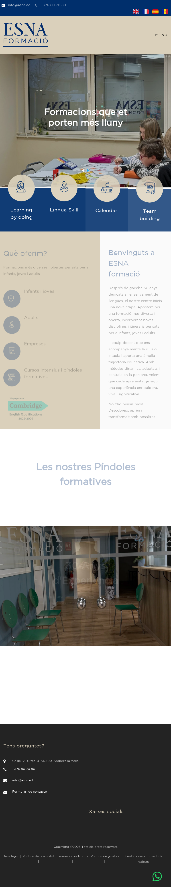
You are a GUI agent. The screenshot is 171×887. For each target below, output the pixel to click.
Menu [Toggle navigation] (160, 35)
